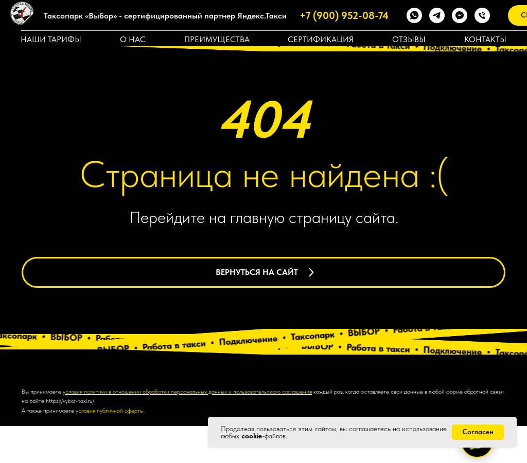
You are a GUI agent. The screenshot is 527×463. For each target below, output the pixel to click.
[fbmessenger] (459, 15)
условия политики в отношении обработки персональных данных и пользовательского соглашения (187, 428)
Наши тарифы (51, 39)
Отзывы (409, 39)
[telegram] (437, 15)
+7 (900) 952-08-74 (344, 15)
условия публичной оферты (110, 447)
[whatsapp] (414, 15)
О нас (133, 39)
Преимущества (217, 39)
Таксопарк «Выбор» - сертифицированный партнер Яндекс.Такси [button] (165, 16)
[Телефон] (482, 15)
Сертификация (321, 39)
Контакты (485, 39)
